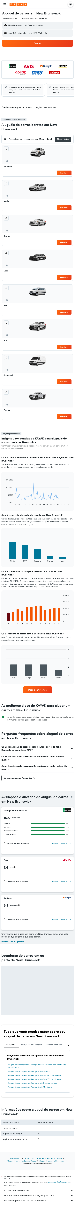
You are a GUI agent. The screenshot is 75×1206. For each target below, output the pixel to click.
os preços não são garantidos (59, 1182)
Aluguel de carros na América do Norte (47, 1158)
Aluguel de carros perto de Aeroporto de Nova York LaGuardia (34, 1075)
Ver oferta (64, 173)
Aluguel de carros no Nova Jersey (52, 1161)
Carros (26, 1158)
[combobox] (10, 18)
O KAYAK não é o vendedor (39, 1190)
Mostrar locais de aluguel (61, 843)
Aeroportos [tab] (11, 1044)
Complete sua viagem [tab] (31, 1044)
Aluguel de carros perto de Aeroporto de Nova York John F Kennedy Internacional (37, 1066)
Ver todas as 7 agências (12, 941)
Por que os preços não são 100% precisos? (39, 1200)
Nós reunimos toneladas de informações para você (39, 1195)
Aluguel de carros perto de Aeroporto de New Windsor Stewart (35, 1079)
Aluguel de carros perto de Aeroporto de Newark (29, 1071)
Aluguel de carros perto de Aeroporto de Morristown (30, 1087)
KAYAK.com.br (15, 1158)
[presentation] (72, 797)
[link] (37, 689)
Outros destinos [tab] (54, 1044)
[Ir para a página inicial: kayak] (18, 4)
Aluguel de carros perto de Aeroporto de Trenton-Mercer (32, 1083)
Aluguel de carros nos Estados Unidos (21, 1161)
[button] (5, 4)
